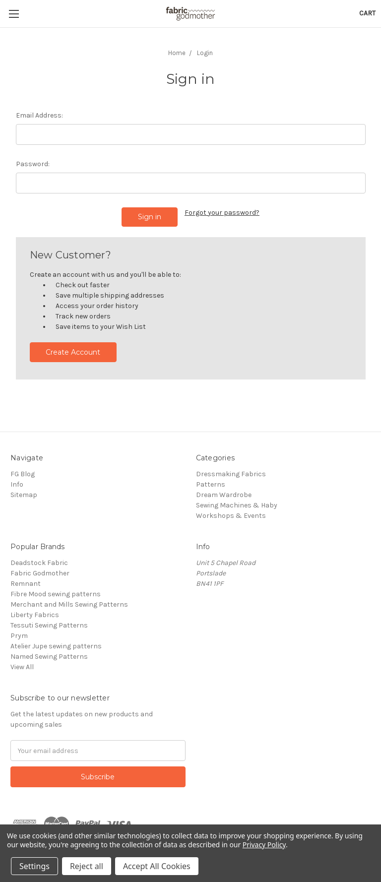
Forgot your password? (222, 212)
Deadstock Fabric (39, 563)
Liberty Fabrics (34, 615)
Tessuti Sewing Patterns (49, 625)
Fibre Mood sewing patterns (55, 594)
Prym (19, 635)
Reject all (86, 866)
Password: (33, 164)
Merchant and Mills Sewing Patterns (69, 604)
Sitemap (23, 495)
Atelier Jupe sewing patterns (56, 646)
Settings (34, 866)
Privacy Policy (264, 844)
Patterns (210, 484)
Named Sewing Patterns (49, 656)
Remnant (25, 583)
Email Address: (39, 115)
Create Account (73, 352)
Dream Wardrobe (224, 495)
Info (16, 484)
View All (22, 667)
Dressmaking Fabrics (231, 474)
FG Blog (22, 474)
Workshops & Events (231, 515)
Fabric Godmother (39, 573)
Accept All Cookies (156, 866)
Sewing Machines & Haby (236, 505)
